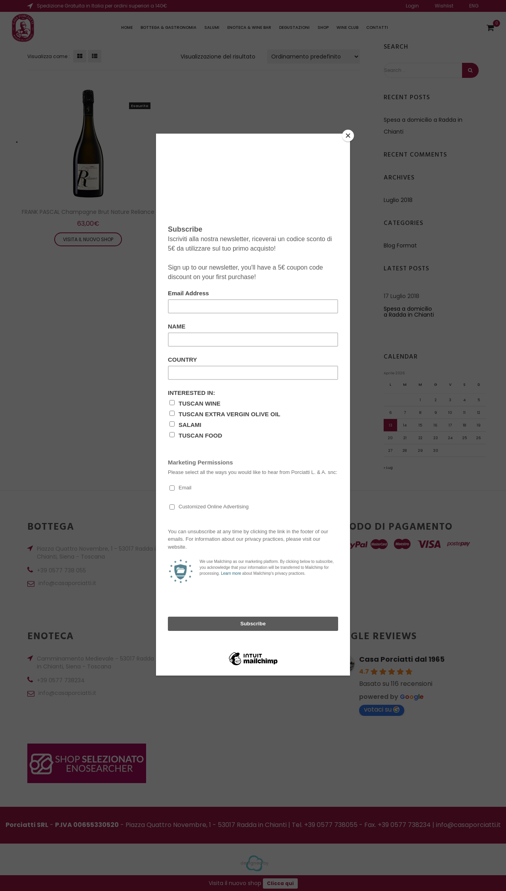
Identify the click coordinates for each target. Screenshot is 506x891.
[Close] (348, 136)
